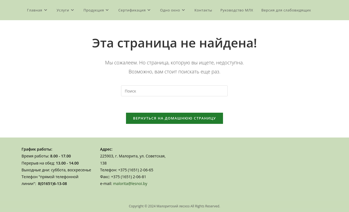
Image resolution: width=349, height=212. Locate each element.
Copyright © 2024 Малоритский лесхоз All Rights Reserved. (174, 206)
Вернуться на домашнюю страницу (174, 118)
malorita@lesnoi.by (130, 183)
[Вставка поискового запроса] (174, 90)
